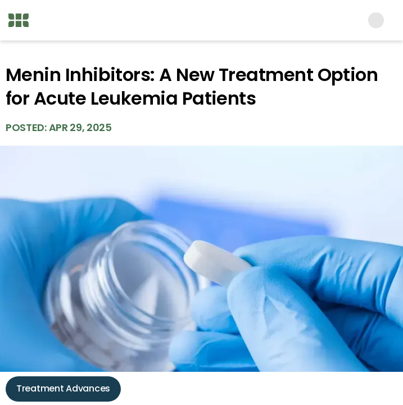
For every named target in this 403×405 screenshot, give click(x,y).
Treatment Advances (63, 388)
